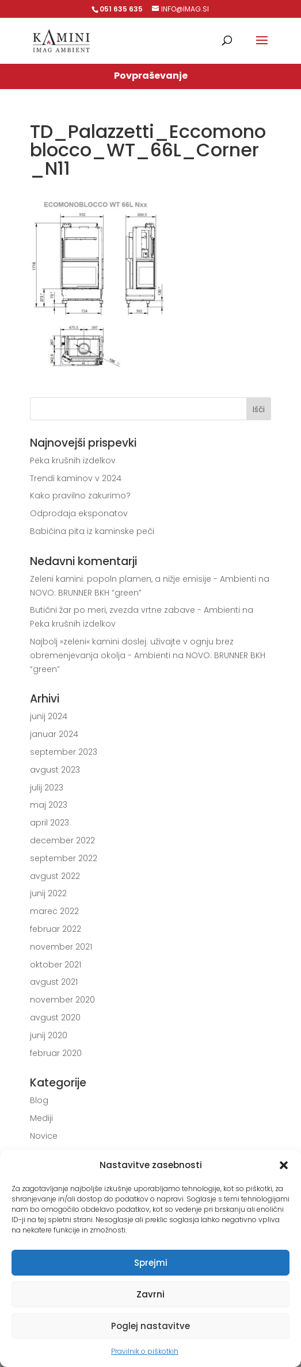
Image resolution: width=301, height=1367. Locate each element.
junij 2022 (48, 893)
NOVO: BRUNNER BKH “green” (86, 592)
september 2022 (63, 858)
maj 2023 (48, 805)
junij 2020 (48, 1035)
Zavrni (150, 1294)
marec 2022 (54, 911)
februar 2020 (56, 1053)
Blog (39, 1100)
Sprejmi (150, 1263)
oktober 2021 (55, 964)
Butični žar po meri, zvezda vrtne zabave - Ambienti (135, 610)
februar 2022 (55, 929)
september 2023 (63, 752)
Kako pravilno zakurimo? (80, 495)
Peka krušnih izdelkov (73, 460)
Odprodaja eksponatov (79, 513)
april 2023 (49, 822)
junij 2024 (48, 716)
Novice (44, 1136)
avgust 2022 (55, 876)
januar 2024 (54, 734)
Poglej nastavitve (150, 1326)
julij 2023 (46, 787)
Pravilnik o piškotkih (144, 1351)
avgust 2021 (54, 982)
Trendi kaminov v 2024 (75, 478)
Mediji (41, 1118)
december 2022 (62, 840)
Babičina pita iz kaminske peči (92, 531)
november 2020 (62, 999)
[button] (283, 1165)
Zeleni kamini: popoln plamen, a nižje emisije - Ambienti (143, 579)
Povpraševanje (151, 75)
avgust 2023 (55, 769)
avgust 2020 (55, 1017)
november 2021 (61, 947)
